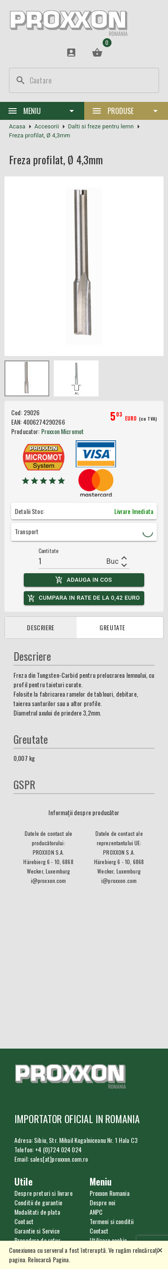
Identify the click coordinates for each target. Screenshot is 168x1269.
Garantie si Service (37, 1230)
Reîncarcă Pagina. (49, 1259)
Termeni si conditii (112, 1221)
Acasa (17, 126)
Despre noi (103, 1202)
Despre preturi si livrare (43, 1193)
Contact (99, 1230)
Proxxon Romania (109, 1193)
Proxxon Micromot (62, 431)
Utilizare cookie (108, 1240)
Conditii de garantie (38, 1202)
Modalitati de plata (37, 1211)
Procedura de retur (37, 1240)
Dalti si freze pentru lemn (101, 126)
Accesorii (46, 126)
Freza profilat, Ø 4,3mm (39, 135)
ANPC (96, 1211)
